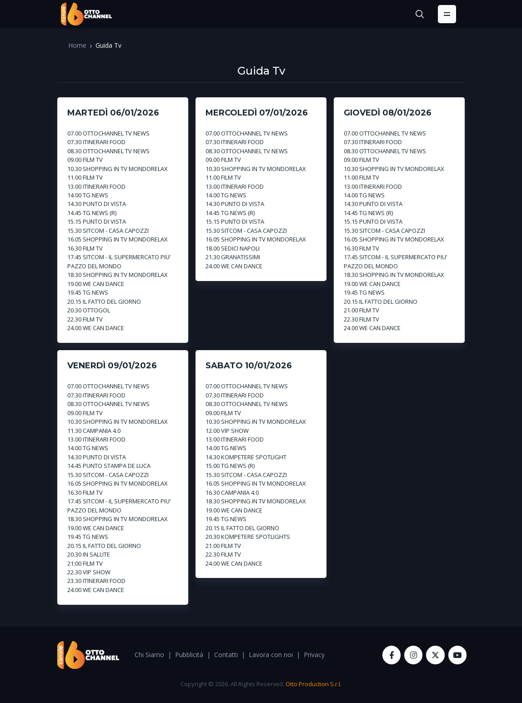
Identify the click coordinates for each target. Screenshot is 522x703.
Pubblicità (189, 654)
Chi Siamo (149, 654)
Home (77, 45)
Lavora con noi (271, 654)
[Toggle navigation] (447, 14)
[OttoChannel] (86, 14)
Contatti (226, 654)
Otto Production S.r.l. (313, 684)
